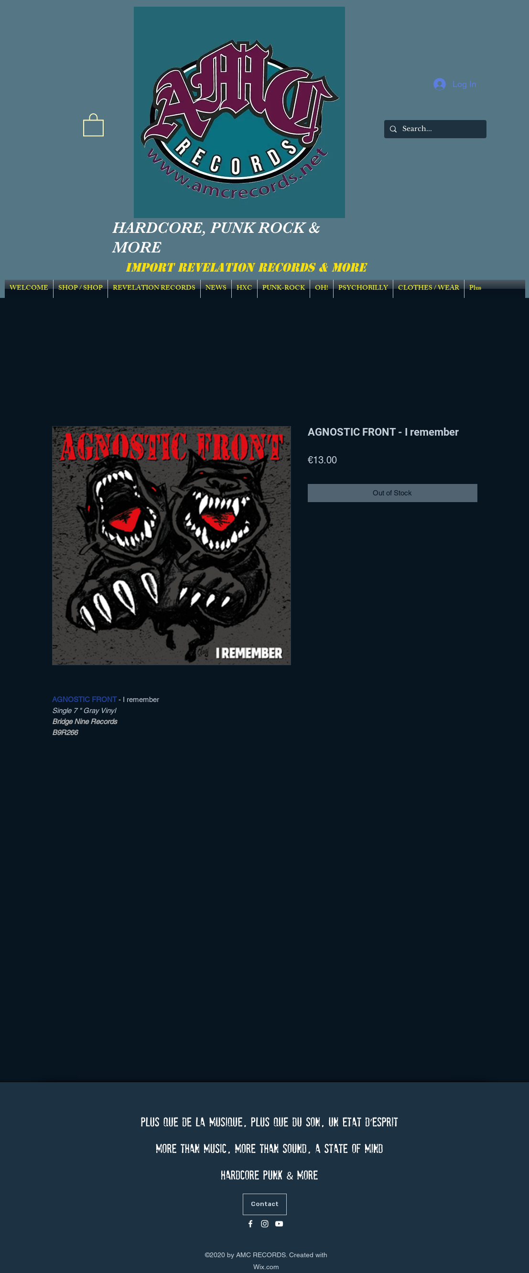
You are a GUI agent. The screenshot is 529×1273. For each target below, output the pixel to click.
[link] (93, 124)
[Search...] (434, 129)
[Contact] (265, 1204)
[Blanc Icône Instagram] (265, 1224)
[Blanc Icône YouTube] (279, 1224)
